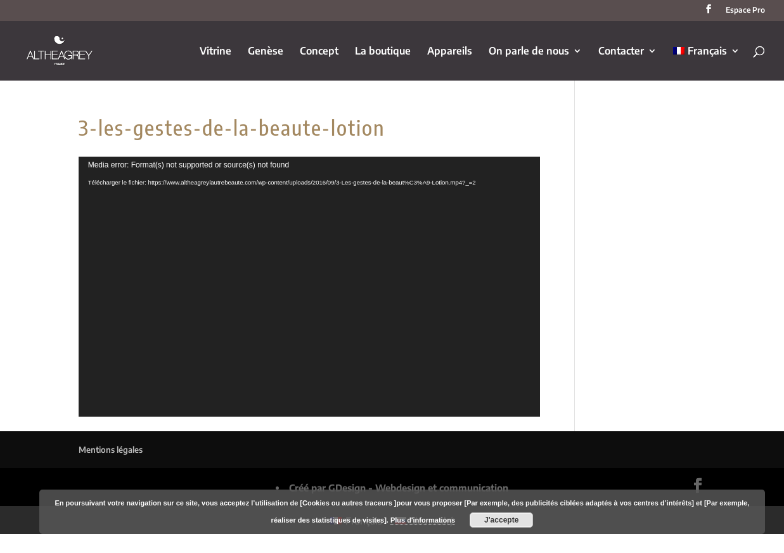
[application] (310, 287)
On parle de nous (529, 51)
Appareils (449, 51)
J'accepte (501, 520)
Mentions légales (111, 450)
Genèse (265, 51)
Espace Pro (745, 10)
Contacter (621, 51)
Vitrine (215, 51)
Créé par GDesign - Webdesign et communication (398, 487)
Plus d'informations (422, 520)
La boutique (383, 51)
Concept (319, 51)
